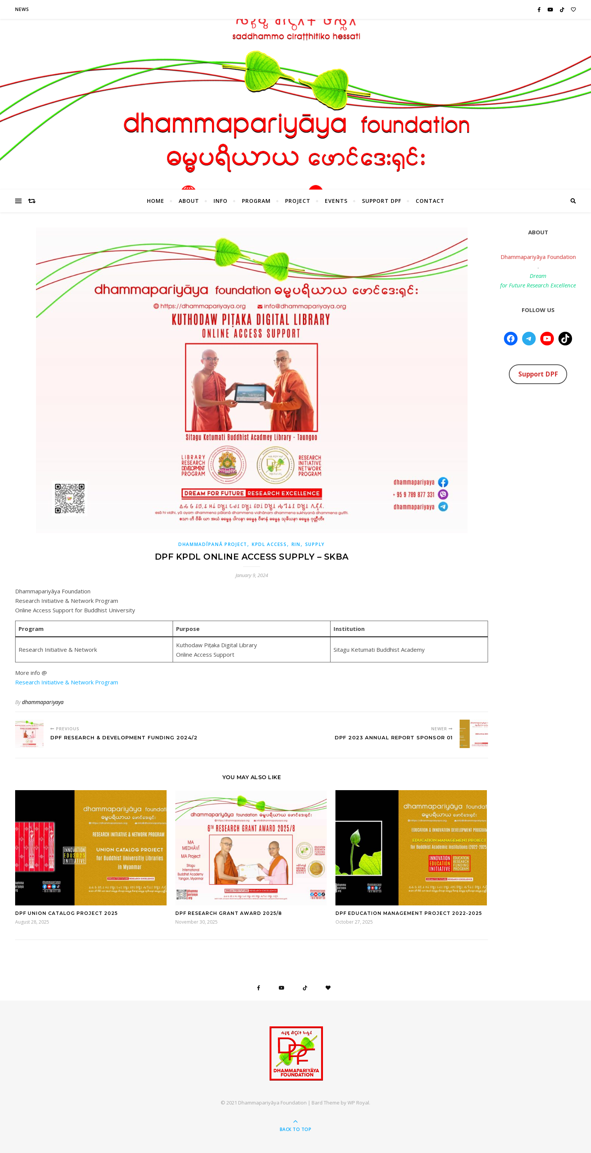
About (189, 200)
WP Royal (358, 1102)
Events (336, 200)
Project (297, 200)
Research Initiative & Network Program (66, 682)
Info (221, 200)
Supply (315, 544)
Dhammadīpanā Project (212, 544)
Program (256, 200)
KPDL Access (269, 544)
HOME (155, 200)
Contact (430, 200)
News (22, 9)
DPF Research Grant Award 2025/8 (228, 913)
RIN (296, 544)
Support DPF (381, 200)
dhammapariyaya (43, 702)
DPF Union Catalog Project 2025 (66, 913)
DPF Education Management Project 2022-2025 (408, 913)
